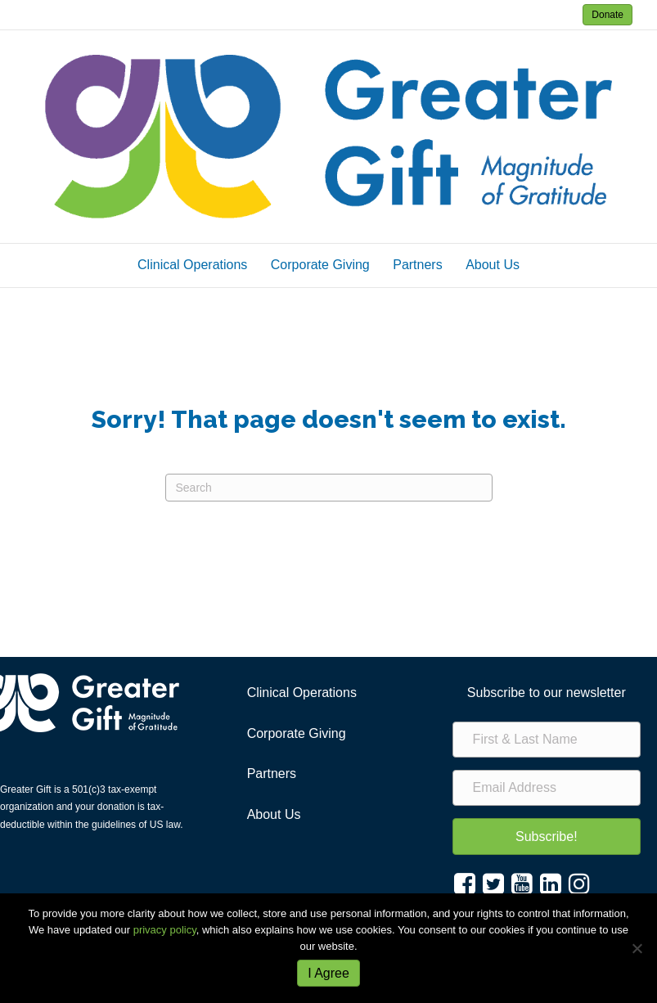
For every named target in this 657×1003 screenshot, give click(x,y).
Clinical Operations (192, 265)
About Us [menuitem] (274, 814)
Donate (607, 14)
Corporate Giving (320, 265)
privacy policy (164, 930)
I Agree (328, 973)
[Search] (329, 488)
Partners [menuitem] (271, 773)
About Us (493, 265)
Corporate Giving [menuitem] (296, 733)
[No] (636, 948)
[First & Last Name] (546, 740)
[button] (546, 836)
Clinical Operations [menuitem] (302, 692)
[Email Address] (546, 788)
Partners (417, 265)
